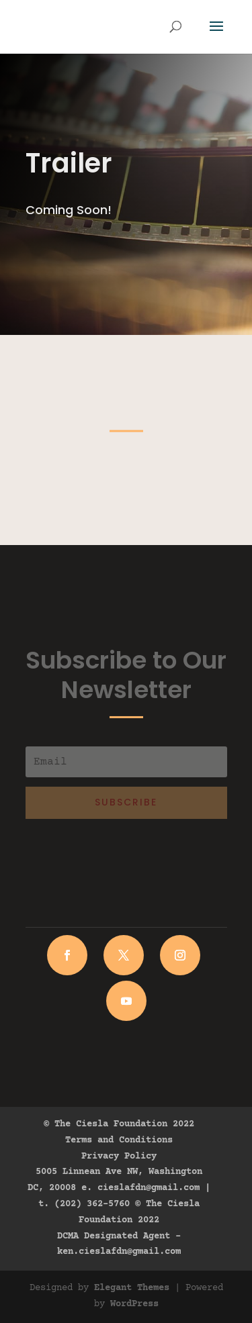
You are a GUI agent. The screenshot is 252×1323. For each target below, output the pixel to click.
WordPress (134, 1304)
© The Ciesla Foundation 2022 (119, 1124)
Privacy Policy (119, 1156)
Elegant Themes (131, 1288)
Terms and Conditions (119, 1140)
